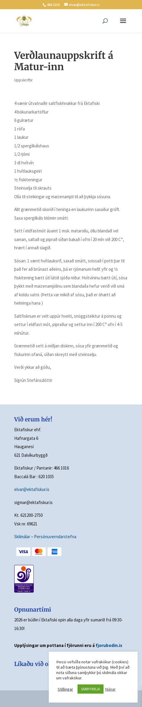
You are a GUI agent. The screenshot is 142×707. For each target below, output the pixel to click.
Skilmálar (22, 536)
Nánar (110, 689)
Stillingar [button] (65, 689)
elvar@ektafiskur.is (31, 489)
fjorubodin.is (109, 645)
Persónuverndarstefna (55, 536)
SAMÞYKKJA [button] (90, 689)
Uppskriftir (23, 80)
